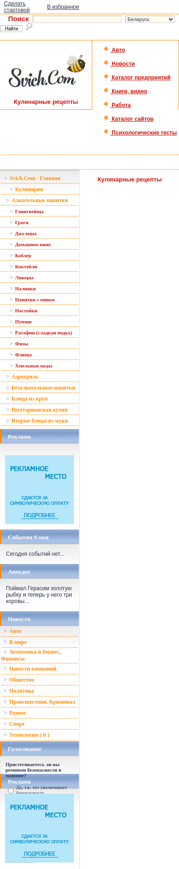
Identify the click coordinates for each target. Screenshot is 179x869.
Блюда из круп (27, 398)
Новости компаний (30, 669)
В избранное (63, 7)
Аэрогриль (22, 376)
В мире (15, 642)
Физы (19, 343)
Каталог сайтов (128, 119)
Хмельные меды (31, 365)
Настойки (23, 310)
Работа (117, 105)
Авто (114, 50)
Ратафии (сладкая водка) (41, 332)
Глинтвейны (27, 211)
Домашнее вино (30, 244)
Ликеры (22, 277)
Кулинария (26, 189)
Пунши (21, 321)
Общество (19, 680)
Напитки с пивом (32, 299)
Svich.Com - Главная (32, 178)
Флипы (21, 354)
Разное (15, 713)
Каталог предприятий (137, 77)
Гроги (19, 222)
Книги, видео (125, 91)
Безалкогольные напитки (40, 387)
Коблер (20, 255)
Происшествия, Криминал (39, 702)
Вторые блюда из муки (37, 421)
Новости (119, 64)
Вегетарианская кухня (36, 409)
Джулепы (23, 233)
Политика (19, 691)
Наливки (23, 288)
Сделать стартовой (17, 6)
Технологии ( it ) (27, 735)
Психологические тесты (140, 133)
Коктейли (23, 266)
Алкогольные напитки (37, 200)
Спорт (14, 724)
